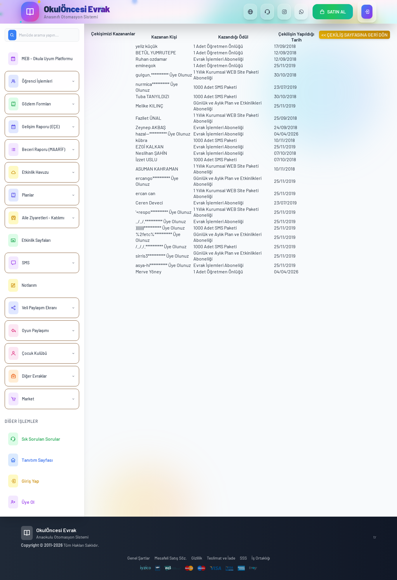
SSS (243, 557)
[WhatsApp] (301, 12)
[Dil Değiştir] (250, 12)
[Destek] (267, 12)
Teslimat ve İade (221, 557)
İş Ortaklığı (261, 557)
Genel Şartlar (138, 557)
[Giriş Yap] (367, 11)
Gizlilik (196, 557)
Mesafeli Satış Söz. (171, 557)
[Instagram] (284, 12)
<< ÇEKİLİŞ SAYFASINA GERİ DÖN (354, 34)
